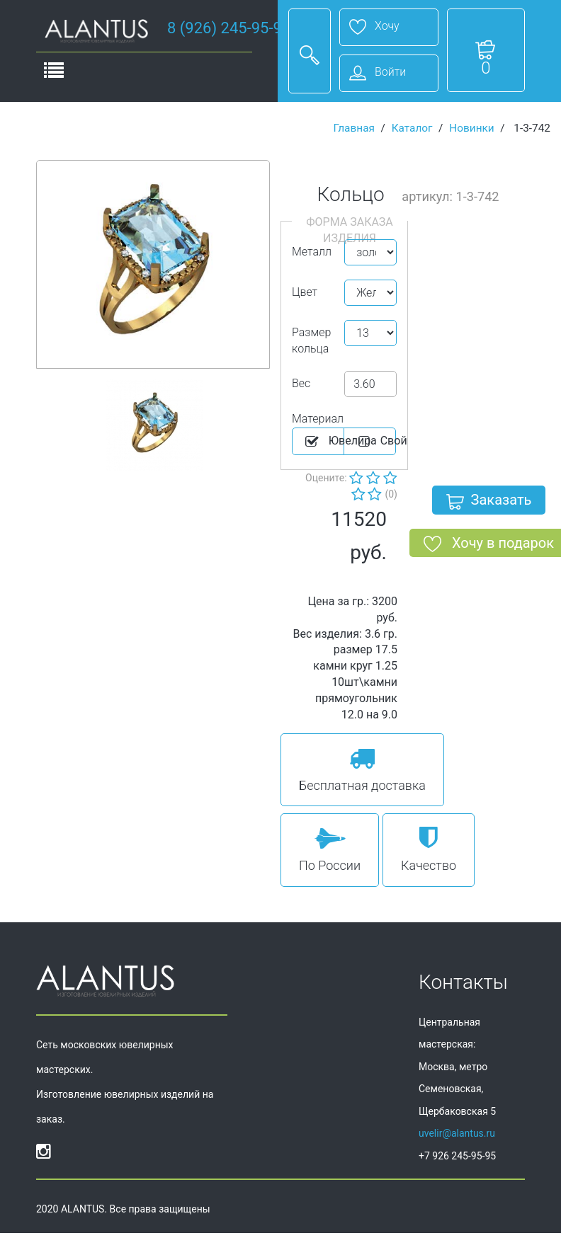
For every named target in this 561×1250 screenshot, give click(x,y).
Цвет (304, 292)
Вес (301, 383)
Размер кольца (311, 340)
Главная (354, 128)
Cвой (375, 441)
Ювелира (323, 441)
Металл (312, 251)
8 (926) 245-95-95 (228, 28)
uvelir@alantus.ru (457, 1133)
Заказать (489, 502)
